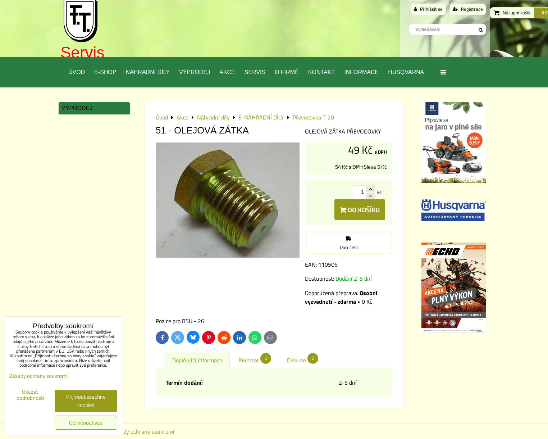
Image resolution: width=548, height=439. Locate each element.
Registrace (468, 9)
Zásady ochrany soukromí (143, 431)
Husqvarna (406, 72)
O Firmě (287, 72)
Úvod (76, 72)
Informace (361, 72)
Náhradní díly (148, 72)
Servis (82, 52)
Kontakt (321, 72)
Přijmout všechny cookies (85, 401)
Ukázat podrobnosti (30, 395)
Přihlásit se (428, 9)
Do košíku (360, 209)
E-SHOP (105, 72)
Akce (227, 72)
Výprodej (194, 72)
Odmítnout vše (85, 422)
